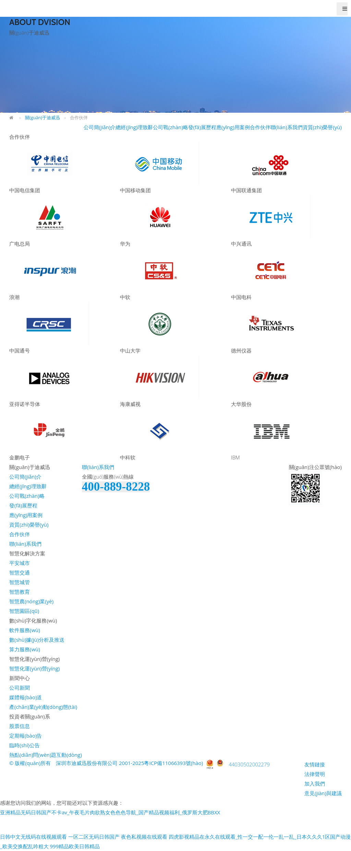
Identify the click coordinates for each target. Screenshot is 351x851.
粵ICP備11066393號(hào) (173, 763)
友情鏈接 (314, 764)
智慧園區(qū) (24, 610)
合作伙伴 (260, 127)
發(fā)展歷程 (202, 127)
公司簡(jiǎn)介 (100, 127)
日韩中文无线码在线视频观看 (33, 836)
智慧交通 (19, 572)
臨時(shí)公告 (24, 745)
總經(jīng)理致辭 (134, 127)
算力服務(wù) (24, 649)
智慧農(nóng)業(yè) (31, 601)
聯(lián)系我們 (286, 127)
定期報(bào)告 (25, 735)
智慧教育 (19, 591)
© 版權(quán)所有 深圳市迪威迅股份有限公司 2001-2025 (76, 763)
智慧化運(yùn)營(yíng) (34, 668)
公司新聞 (19, 687)
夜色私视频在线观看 (144, 836)
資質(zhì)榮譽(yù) (322, 127)
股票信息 (19, 726)
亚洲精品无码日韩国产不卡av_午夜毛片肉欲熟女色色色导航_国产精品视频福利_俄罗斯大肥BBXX (110, 812)
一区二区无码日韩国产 (94, 836)
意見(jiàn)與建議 (323, 793)
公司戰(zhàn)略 (170, 127)
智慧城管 (19, 582)
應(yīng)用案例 (233, 127)
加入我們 (314, 783)
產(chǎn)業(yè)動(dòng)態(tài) (43, 706)
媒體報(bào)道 (25, 697)
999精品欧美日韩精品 (75, 846)
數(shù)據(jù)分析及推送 (36, 639)
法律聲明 (314, 773)
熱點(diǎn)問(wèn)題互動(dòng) (45, 754)
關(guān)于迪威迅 (42, 117)
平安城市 (19, 562)
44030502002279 (249, 764)
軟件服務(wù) (24, 630)
